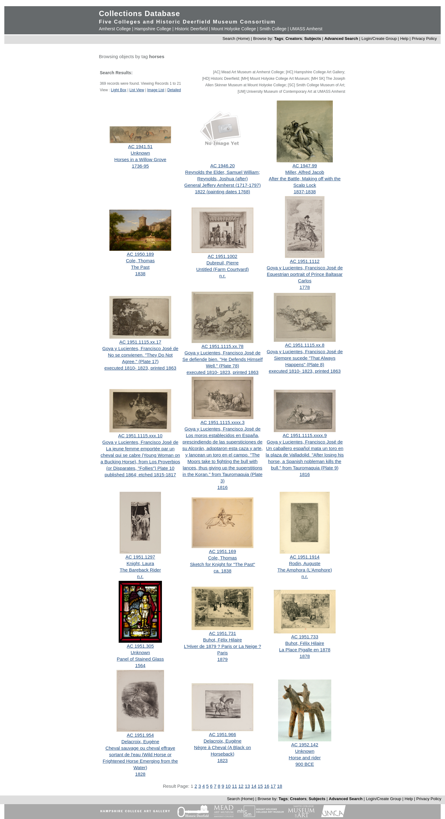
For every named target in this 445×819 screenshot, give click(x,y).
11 (234, 786)
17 (273, 786)
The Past (140, 267)
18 (279, 786)
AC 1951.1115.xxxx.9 (305, 435)
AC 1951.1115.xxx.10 (140, 435)
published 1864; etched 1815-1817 (140, 474)
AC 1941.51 (140, 146)
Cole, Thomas (140, 260)
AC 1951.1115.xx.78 (222, 346)
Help (404, 38)
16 (266, 786)
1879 (222, 659)
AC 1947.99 (304, 165)
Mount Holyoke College (233, 28)
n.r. (222, 275)
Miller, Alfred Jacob (304, 172)
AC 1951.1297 (140, 557)
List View (136, 90)
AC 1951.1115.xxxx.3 (223, 422)
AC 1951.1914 (305, 557)
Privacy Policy (424, 38)
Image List (155, 90)
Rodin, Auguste (304, 563)
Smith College (273, 28)
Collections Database (139, 13)
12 (241, 786)
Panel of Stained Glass (140, 659)
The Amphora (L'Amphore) (305, 569)
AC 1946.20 (222, 165)
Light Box (118, 90)
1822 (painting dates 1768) (222, 191)
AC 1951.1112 (305, 261)
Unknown (140, 153)
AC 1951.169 (222, 551)
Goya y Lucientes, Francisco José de (305, 267)
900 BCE (304, 764)
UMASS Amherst (306, 28)
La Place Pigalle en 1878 (304, 649)
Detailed (174, 90)
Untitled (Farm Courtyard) (222, 269)
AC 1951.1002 (222, 256)
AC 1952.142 (304, 744)
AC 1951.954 (140, 735)
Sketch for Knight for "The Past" (222, 564)
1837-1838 (305, 191)
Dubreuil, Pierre (222, 262)
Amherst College (115, 28)
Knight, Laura (140, 563)
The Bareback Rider (140, 569)
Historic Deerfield (191, 28)
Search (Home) (236, 38)
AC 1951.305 (140, 646)
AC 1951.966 (222, 734)
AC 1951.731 (222, 633)
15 (260, 786)
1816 (222, 487)
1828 (140, 774)
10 (228, 786)
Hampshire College (152, 28)
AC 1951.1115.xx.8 (304, 345)
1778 (304, 287)
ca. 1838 (222, 570)
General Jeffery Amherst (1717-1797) (222, 185)
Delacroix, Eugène (140, 741)
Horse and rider (304, 757)
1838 (140, 273)
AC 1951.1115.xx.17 (140, 342)
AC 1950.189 (140, 254)
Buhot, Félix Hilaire (222, 639)
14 (253, 786)
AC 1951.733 (304, 636)
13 (247, 786)
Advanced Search (341, 38)
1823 (222, 760)
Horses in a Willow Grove (140, 159)
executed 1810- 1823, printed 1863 (140, 368)
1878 (304, 656)
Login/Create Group (380, 38)
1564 (140, 665)
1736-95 (140, 166)
